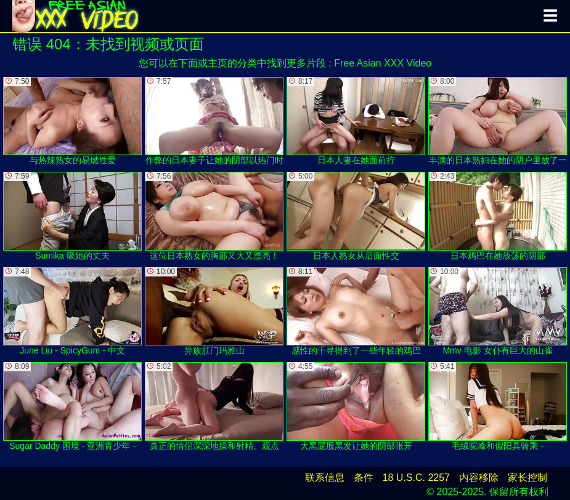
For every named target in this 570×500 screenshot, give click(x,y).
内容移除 (479, 477)
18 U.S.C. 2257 (416, 477)
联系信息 (324, 477)
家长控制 (527, 477)
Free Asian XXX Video (382, 63)
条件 (363, 477)
